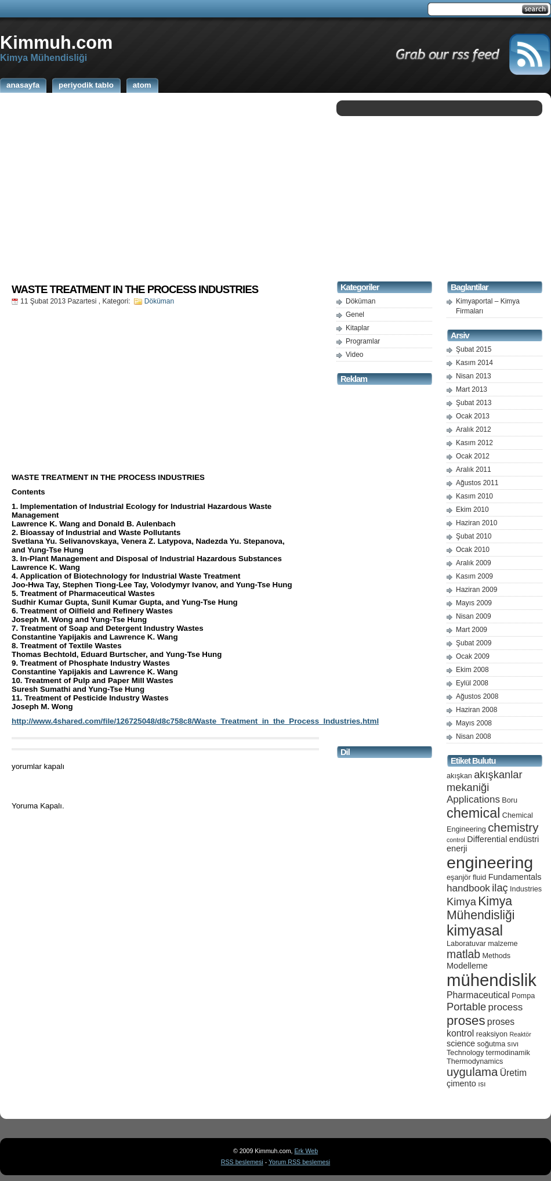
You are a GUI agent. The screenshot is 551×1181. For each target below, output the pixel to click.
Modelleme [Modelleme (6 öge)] (467, 965)
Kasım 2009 (474, 576)
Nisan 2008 (473, 736)
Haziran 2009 (476, 590)
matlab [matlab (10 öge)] (463, 954)
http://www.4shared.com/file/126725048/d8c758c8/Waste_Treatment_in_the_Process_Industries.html (195, 721)
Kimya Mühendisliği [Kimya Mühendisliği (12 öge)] (481, 908)
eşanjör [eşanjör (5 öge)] (459, 877)
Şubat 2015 (473, 349)
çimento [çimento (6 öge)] (461, 1083)
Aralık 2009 (473, 563)
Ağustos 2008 (477, 696)
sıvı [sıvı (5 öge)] (513, 1043)
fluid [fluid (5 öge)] (479, 877)
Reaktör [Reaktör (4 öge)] (520, 1034)
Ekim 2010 (472, 509)
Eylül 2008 (472, 683)
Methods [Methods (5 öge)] (496, 955)
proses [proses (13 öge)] (466, 1020)
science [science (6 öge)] (461, 1043)
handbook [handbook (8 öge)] (468, 888)
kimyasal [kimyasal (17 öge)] (475, 930)
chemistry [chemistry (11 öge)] (513, 827)
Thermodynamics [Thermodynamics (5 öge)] (475, 1061)
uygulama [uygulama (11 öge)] (472, 1072)
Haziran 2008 (476, 710)
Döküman (159, 301)
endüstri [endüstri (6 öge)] (524, 839)
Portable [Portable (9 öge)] (466, 1007)
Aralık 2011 (473, 469)
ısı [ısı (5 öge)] (481, 1083)
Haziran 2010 (476, 523)
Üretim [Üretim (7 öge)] (513, 1073)
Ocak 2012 (473, 456)
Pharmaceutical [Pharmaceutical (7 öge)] (478, 995)
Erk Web (306, 1150)
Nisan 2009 (473, 616)
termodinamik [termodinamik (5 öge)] (508, 1052)
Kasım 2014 (474, 363)
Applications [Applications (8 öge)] (473, 799)
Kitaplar (357, 328)
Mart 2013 (471, 389)
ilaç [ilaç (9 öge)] (500, 888)
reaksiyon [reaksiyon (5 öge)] (491, 1034)
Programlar (363, 341)
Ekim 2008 (472, 670)
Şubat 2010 (473, 536)
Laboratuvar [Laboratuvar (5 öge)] (466, 943)
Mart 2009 (471, 630)
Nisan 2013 (473, 376)
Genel (355, 314)
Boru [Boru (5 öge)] (509, 800)
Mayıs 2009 (474, 603)
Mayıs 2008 (474, 723)
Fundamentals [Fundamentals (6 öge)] (515, 877)
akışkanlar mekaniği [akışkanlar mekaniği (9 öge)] (485, 780)
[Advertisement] (165, 187)
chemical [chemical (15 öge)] (473, 813)
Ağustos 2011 (477, 483)
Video (354, 355)
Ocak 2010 (473, 550)
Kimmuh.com (56, 42)
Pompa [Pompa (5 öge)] (523, 995)
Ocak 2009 (473, 656)
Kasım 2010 (474, 496)
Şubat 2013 (473, 403)
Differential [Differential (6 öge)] (487, 839)
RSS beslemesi (242, 1161)
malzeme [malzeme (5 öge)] (503, 943)
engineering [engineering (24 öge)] (490, 862)
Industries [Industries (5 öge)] (526, 888)
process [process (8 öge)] (505, 1007)
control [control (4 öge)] (456, 839)
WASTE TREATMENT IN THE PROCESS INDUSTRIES (135, 289)
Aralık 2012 (473, 429)
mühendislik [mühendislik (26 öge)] (491, 979)
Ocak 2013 (473, 416)
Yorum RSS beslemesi (299, 1161)
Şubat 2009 (473, 643)
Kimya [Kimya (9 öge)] (461, 901)
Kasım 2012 (474, 443)
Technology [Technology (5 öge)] (465, 1052)
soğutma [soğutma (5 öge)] (491, 1043)
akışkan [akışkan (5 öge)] (459, 775)
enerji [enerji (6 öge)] (457, 848)
